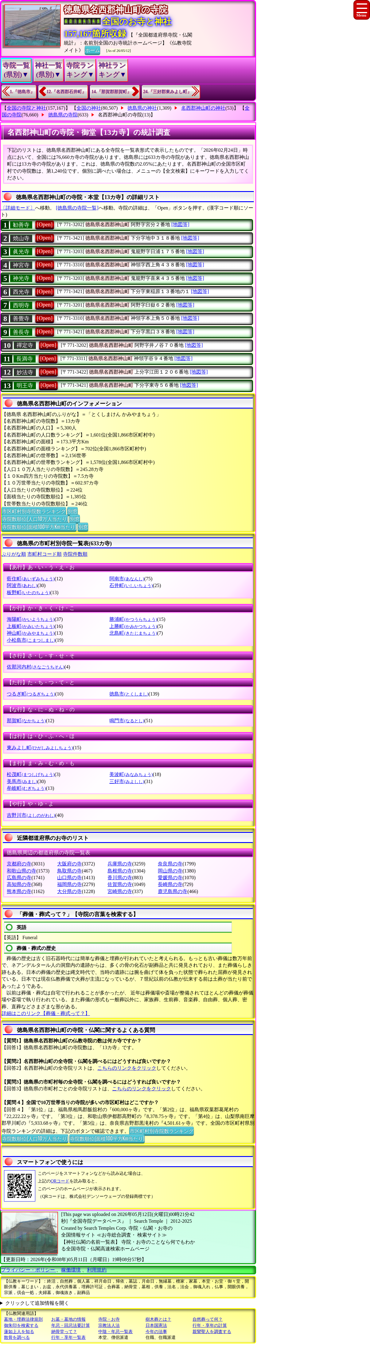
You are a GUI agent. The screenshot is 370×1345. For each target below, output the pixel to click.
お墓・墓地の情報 (68, 1319)
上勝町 (133, 626)
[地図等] (180, 224)
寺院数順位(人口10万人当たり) (35, 518)
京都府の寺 (19, 863)
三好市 (126, 781)
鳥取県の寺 (69, 870)
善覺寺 (21, 319)
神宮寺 (21, 265)
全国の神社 (88, 108)
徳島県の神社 (142, 108)
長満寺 (24, 359)
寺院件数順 (75, 554)
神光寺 (21, 278)
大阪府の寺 (69, 863)
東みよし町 (40, 747)
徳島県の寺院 (63, 114)
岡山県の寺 (170, 870)
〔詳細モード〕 (18, 207)
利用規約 (97, 1269)
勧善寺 (21, 225)
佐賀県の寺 (119, 884)
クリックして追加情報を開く (37, 1303)
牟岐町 (26, 788)
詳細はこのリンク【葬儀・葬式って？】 (46, 1013)
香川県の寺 (119, 877)
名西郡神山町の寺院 (120, 114)
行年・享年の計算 (210, 1325)
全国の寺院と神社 (26, 108)
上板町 (30, 626)
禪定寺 (25, 345)
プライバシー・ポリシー (28, 1269)
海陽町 (30, 619)
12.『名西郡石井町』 (67, 91)
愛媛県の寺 (170, 877)
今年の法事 (156, 1331)
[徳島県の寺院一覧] (77, 207)
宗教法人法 (109, 1325)
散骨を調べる (17, 1337)
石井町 (131, 585)
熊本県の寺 (19, 891)
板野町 (28, 592)
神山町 (30, 633)
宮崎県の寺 (119, 891)
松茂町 (30, 774)
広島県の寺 (19, 877)
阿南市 (126, 578)
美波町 (131, 774)
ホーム (92, 49)
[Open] (45, 225)
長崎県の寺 (170, 884)
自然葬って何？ (208, 1319)
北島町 (133, 633)
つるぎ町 (31, 693)
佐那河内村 (35, 666)
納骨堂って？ (64, 1331)
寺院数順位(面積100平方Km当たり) (39, 526)
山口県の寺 (69, 877)
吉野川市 (31, 815)
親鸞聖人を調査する (212, 1331)
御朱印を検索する (21, 1325)
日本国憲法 (156, 1325)
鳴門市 (126, 720)
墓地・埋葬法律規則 (23, 1319)
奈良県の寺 (170, 863)
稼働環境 (71, 1269)
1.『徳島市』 (22, 91)
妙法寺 (25, 372)
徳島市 (128, 693)
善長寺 (21, 332)
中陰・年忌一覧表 (115, 1331)
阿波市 (22, 585)
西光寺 (21, 292)
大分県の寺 (69, 891)
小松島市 (31, 640)
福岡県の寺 (69, 884)
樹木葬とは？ (158, 1319)
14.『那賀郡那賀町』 (111, 91)
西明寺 (21, 305)
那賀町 (26, 720)
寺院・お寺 (109, 1319)
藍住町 (30, 578)
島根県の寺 (119, 870)
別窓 (72, 511)
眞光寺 (21, 252)
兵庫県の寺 (119, 863)
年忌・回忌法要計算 (70, 1325)
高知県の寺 (19, 884)
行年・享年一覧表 (68, 1337)
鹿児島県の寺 (172, 891)
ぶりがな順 (14, 554)
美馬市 (22, 781)
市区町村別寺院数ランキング (34, 511)
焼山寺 (21, 238)
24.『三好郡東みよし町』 (167, 91)
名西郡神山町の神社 (203, 108)
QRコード (60, 1181)
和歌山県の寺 (21, 870)
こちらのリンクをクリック (126, 1068)
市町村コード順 (44, 554)
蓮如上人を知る (19, 1331)
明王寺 (25, 385)
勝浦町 (133, 619)
